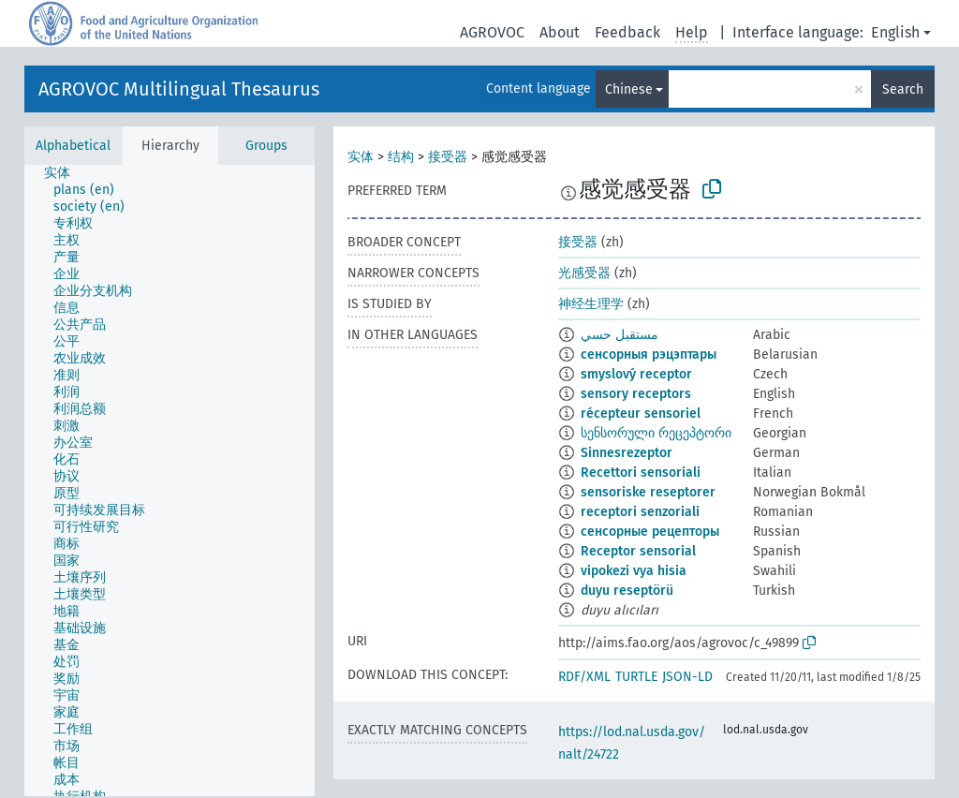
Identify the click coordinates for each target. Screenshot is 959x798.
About (559, 32)
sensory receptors (636, 394)
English (895, 32)
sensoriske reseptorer (648, 492)
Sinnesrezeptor (626, 453)
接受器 (447, 157)
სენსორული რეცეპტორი (656, 433)
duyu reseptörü (627, 590)
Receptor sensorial (638, 551)
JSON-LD (687, 677)
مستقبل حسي (619, 335)
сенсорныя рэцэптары (648, 354)
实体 (360, 157)
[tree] (169, 480)
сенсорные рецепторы (650, 531)
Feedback (627, 32)
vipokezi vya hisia (633, 571)
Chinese (629, 89)
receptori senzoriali (640, 512)
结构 (401, 157)
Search (902, 89)
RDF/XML (584, 677)
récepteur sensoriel (641, 413)
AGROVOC (492, 32)
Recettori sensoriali (641, 472)
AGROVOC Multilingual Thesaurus (178, 89)
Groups (266, 146)
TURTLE (636, 677)
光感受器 (584, 273)
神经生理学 (591, 304)
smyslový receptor (636, 374)
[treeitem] (65, 173)
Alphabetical (73, 146)
